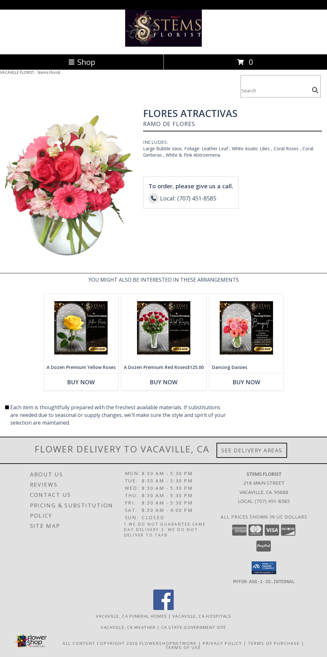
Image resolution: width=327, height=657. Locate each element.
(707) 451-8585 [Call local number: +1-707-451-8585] (272, 501)
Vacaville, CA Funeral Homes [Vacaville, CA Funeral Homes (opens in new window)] (131, 616)
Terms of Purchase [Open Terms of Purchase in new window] (274, 643)
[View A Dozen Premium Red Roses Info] (163, 328)
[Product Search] (275, 90)
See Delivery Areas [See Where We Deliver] (251, 450)
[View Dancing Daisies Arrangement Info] (246, 328)
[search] (315, 90)
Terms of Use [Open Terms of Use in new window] (183, 647)
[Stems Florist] (163, 45)
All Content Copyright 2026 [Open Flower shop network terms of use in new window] (100, 643)
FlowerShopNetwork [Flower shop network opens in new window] (168, 643)
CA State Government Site (193, 627)
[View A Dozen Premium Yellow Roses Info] (81, 328)
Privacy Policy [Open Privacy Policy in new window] (222, 643)
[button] (264, 567)
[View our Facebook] (163, 608)
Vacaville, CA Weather (128, 627)
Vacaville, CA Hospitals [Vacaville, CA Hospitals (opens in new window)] (201, 616)
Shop (81, 62)
